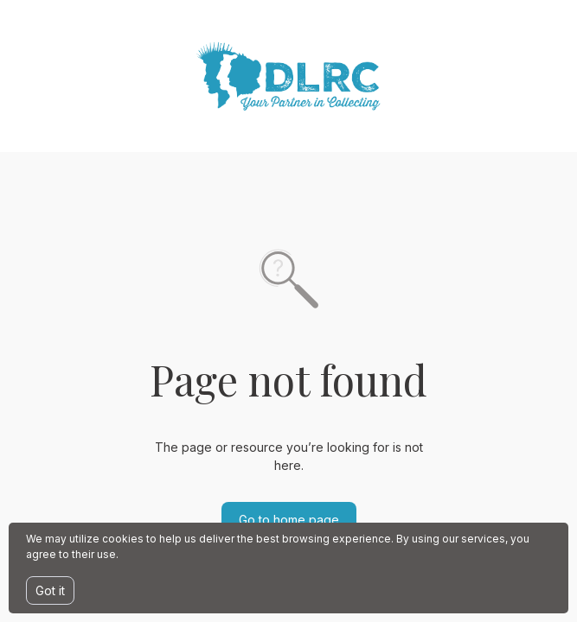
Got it (50, 590)
